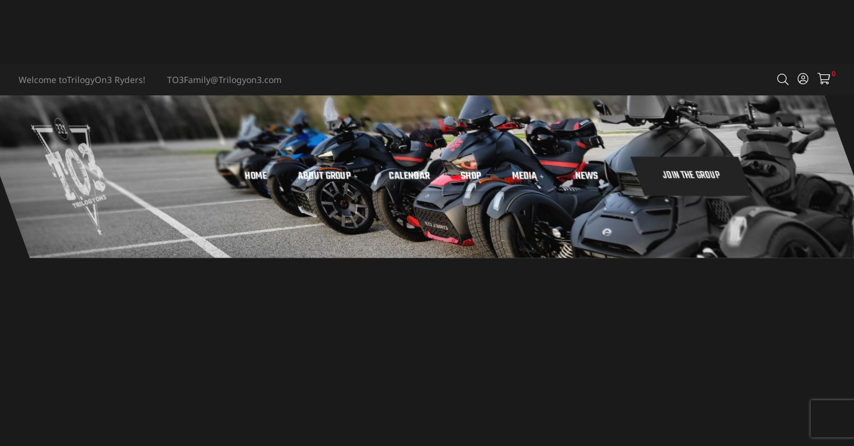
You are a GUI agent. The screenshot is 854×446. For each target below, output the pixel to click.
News (643, 176)
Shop (527, 176)
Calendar (466, 176)
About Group (384, 176)
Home (312, 176)
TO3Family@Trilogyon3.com (224, 79)
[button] (748, 176)
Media (584, 176)
